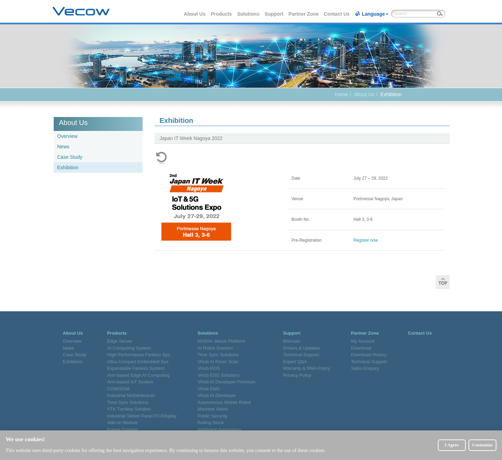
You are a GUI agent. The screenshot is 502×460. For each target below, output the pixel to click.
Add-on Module (122, 422)
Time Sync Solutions (127, 402)
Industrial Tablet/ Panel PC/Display (141, 416)
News (63, 146)
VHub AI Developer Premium (226, 381)
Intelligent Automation (219, 429)
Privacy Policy (297, 375)
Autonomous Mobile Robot (224, 402)
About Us (194, 14)
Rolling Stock (210, 422)
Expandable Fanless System (136, 368)
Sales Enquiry (365, 368)
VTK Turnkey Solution (129, 409)
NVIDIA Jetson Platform (221, 341)
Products (221, 14)
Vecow (81, 11)
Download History (369, 354)
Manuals (291, 341)
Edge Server (119, 341)
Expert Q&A (295, 361)
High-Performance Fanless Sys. (139, 354)
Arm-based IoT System (130, 381)
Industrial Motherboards (131, 395)
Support (274, 14)
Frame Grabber (122, 429)
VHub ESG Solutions (218, 375)
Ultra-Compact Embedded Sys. (138, 361)
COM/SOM (118, 388)
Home (341, 94)
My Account (362, 341)
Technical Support (301, 354)
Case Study (69, 157)
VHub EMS (208, 388)
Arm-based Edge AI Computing (138, 375)
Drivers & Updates (301, 348)
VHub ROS (208, 368)
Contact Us (337, 14)
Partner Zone (304, 14)
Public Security (212, 416)
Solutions (248, 14)
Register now (365, 240)
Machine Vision (212, 409)
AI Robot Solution (215, 348)
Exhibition (67, 167)
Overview (67, 136)
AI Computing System (129, 348)
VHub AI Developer (216, 395)
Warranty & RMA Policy (306, 368)
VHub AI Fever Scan (217, 361)
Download (361, 348)
